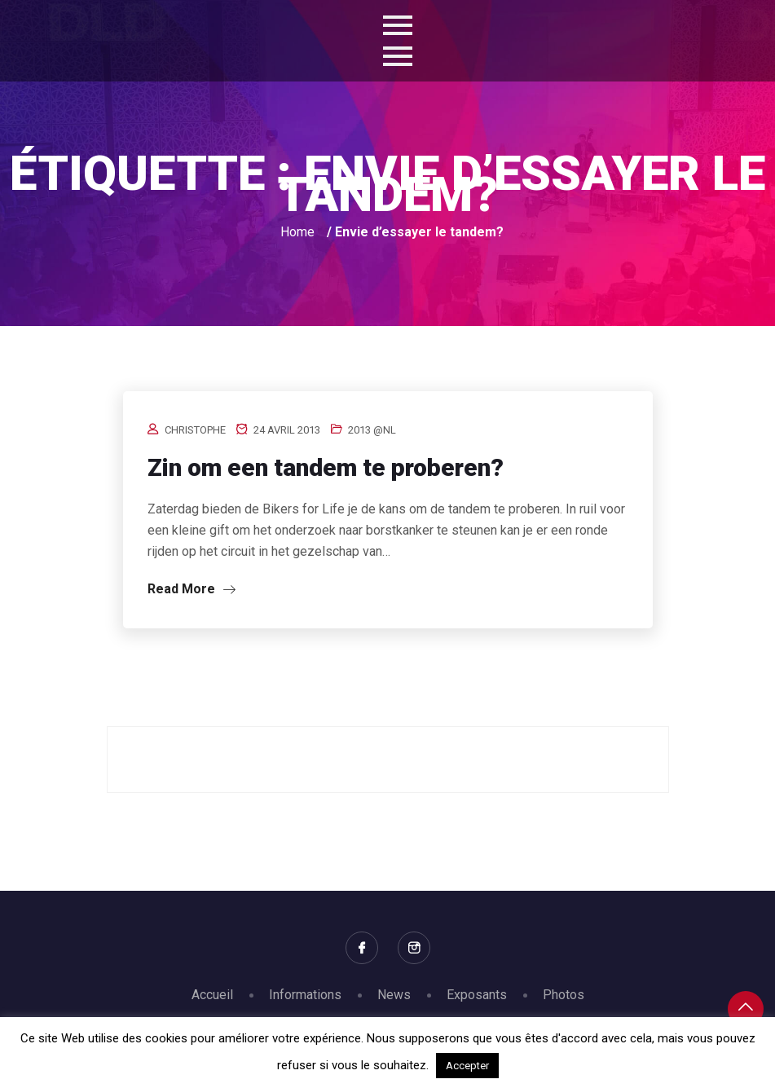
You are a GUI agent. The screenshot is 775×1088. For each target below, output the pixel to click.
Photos (563, 994)
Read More (192, 589)
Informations (305, 994)
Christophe (195, 430)
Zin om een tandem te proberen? (326, 467)
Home (297, 232)
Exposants (477, 994)
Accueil (212, 994)
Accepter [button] (467, 1065)
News (394, 994)
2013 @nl (372, 430)
